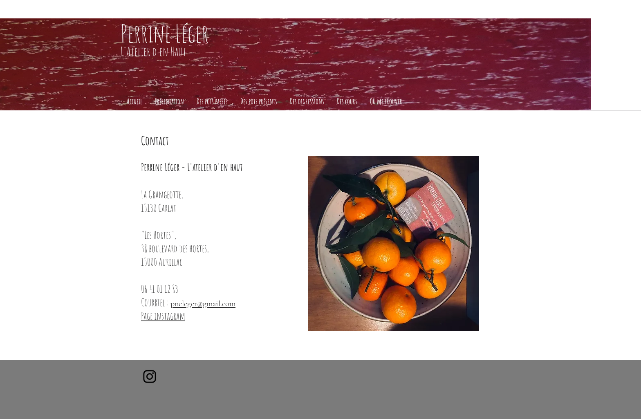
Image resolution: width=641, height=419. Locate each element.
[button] (169, 101)
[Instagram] (149, 376)
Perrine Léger (164, 33)
